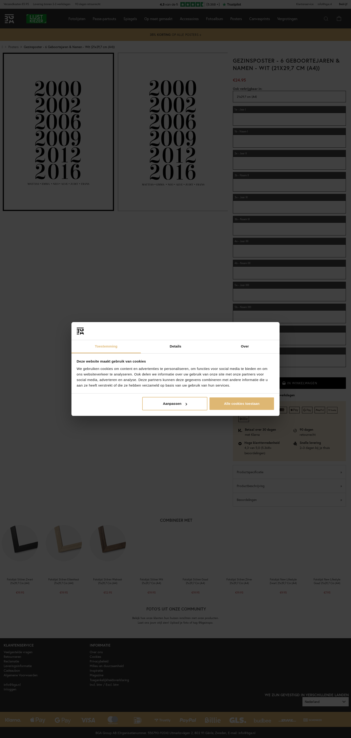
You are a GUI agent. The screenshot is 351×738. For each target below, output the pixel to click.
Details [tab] (175, 346)
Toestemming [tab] (106, 346)
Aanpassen (175, 404)
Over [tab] (245, 346)
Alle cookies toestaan (241, 404)
